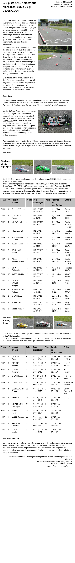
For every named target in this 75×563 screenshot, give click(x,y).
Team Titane (15, 111)
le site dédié (28, 116)
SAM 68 (33, 20)
